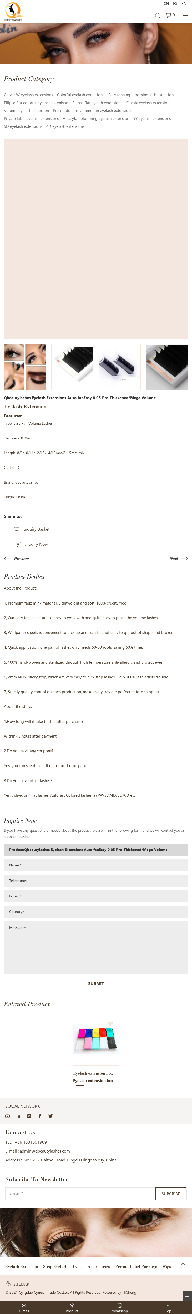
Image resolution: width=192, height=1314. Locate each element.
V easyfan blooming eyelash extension (96, 118)
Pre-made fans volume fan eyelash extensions (92, 110)
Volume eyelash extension (26, 110)
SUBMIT (96, 983)
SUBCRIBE (170, 1193)
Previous (21, 559)
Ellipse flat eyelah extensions (97, 102)
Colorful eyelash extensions (80, 95)
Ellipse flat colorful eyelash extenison (36, 102)
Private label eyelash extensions (31, 118)
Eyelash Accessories (91, 1266)
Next (174, 559)
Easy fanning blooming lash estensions (141, 95)
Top (183, 1266)
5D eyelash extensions (23, 126)
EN (183, 3)
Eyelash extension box (93, 1073)
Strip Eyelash (55, 1266)
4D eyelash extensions (65, 126)
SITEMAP (21, 1284)
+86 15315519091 (31, 1142)
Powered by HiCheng (119, 1292)
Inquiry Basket (36, 529)
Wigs (166, 1266)
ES (175, 3)
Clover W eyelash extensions (28, 95)
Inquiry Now (36, 544)
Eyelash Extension (21, 1266)
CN (166, 3)
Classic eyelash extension (147, 102)
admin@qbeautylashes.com (45, 1151)
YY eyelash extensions (152, 118)
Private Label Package (136, 1266)
